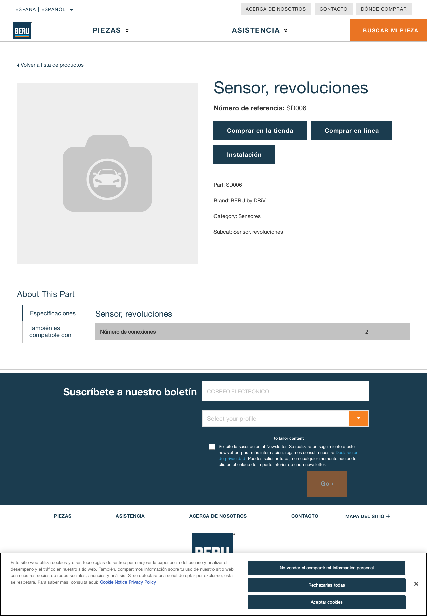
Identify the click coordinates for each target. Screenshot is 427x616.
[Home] (27, 30)
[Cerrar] (416, 584)
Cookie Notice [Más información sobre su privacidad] (113, 582)
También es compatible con (50, 331)
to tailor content (289, 438)
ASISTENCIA (130, 516)
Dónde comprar (384, 9)
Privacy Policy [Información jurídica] (142, 582)
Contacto (334, 9)
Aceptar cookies (327, 602)
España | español (40, 9)
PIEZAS (62, 516)
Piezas (106, 30)
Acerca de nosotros (276, 9)
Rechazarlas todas (326, 585)
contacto (305, 516)
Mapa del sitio (367, 516)
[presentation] (253, 484)
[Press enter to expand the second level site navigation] (127, 30)
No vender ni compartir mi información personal (327, 567)
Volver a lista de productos (52, 64)
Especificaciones (53, 313)
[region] (213, 584)
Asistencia (255, 30)
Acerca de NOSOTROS (218, 516)
